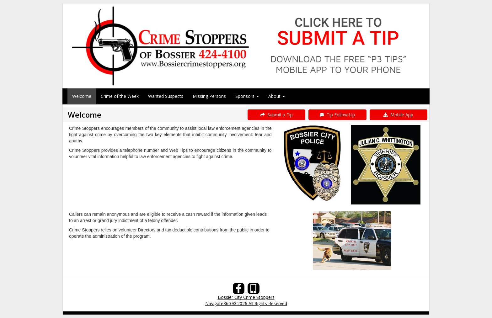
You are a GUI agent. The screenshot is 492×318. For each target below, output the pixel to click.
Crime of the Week (120, 96)
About (276, 96)
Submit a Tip (276, 115)
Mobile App (398, 115)
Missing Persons (209, 96)
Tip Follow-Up (337, 115)
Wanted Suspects (165, 96)
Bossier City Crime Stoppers (246, 297)
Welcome (81, 96)
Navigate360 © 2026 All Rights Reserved (246, 303)
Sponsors (247, 96)
